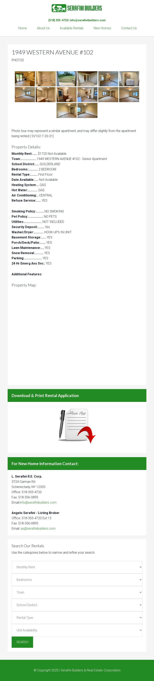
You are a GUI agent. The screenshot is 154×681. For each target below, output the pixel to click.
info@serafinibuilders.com (88, 20)
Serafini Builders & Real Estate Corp (77, 8)
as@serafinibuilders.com (38, 528)
